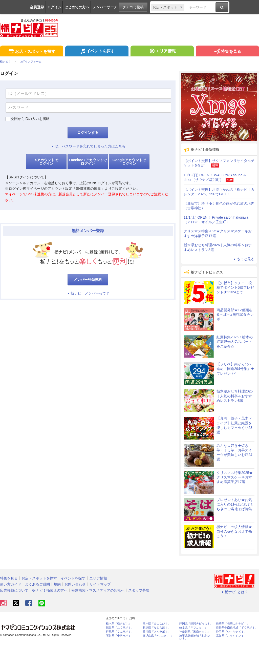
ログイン (54, 7)
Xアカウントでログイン (46, 161)
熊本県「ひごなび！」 (156, 623)
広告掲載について (14, 590)
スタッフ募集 (138, 590)
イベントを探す (96, 51)
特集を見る (227, 51)
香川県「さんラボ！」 (156, 631)
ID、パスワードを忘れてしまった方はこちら (87, 146)
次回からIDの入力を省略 (30, 119)
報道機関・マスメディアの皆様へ (97, 590)
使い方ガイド (10, 584)
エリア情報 (162, 51)
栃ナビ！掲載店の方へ (50, 590)
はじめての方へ (76, 7)
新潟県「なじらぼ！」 (156, 627)
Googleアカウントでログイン (129, 161)
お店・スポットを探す (31, 51)
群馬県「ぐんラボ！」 (120, 631)
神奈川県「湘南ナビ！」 (194, 631)
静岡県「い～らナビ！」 (231, 631)
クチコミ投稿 (133, 7)
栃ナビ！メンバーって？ (88, 293)
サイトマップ (100, 584)
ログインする (87, 133)
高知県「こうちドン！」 (231, 635)
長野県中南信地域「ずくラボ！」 (237, 627)
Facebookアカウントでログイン (87, 161)
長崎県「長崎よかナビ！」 (232, 623)
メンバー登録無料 (88, 280)
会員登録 (37, 7)
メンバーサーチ (105, 7)
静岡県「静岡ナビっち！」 (196, 623)
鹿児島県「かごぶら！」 (158, 635)
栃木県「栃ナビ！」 (118, 623)
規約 (57, 584)
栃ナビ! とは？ (234, 592)
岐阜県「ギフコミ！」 (193, 627)
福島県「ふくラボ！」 (120, 627)
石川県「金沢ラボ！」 (120, 635)
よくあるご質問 (37, 584)
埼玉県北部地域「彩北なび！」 (194, 637)
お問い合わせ (75, 584)
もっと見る (243, 259)
